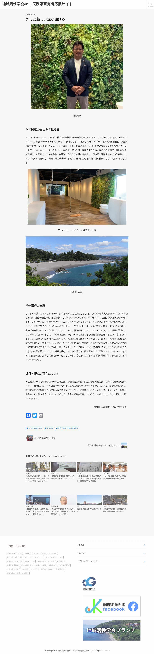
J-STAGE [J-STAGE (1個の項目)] (11, 553)
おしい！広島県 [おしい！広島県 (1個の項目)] (40, 553)
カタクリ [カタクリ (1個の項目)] (53, 553)
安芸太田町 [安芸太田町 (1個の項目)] (65, 565)
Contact (82, 553)
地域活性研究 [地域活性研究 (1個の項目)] (28, 565)
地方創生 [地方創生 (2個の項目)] (53, 565)
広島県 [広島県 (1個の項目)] (25, 569)
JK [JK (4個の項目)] (21, 553)
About (81, 544)
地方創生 (50, 428)
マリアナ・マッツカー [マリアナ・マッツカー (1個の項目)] (34, 557)
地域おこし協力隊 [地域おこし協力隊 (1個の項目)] (15, 561)
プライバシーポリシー (89, 561)
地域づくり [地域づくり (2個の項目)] (30, 561)
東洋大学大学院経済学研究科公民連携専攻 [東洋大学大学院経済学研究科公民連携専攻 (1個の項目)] (48, 569)
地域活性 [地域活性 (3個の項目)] (62, 561)
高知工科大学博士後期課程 (68, 428)
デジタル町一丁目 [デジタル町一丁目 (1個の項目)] (15, 557)
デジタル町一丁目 (35, 428)
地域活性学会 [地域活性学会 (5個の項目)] (13, 565)
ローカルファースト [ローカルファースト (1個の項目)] (55, 557)
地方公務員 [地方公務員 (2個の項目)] (41, 565)
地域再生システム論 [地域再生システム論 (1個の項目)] (46, 561)
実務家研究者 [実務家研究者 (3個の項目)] (13, 569)
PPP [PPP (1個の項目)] (27, 553)
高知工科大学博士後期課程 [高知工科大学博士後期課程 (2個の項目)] (18, 573)
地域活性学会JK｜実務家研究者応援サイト (37, 4)
